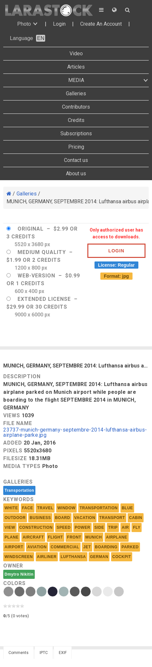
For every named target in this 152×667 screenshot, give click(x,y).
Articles (76, 67)
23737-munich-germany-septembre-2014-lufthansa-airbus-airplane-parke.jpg (75, 432)
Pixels (12, 450)
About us (76, 173)
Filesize (15, 458)
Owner (13, 566)
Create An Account (101, 24)
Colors (14, 583)
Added (12, 443)
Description (22, 376)
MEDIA (76, 80)
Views (11, 415)
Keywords (18, 499)
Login (59, 24)
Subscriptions (76, 133)
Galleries (76, 93)
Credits (76, 120)
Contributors (76, 107)
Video (76, 53)
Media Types (22, 466)
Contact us (76, 160)
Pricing (76, 147)
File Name (17, 423)
